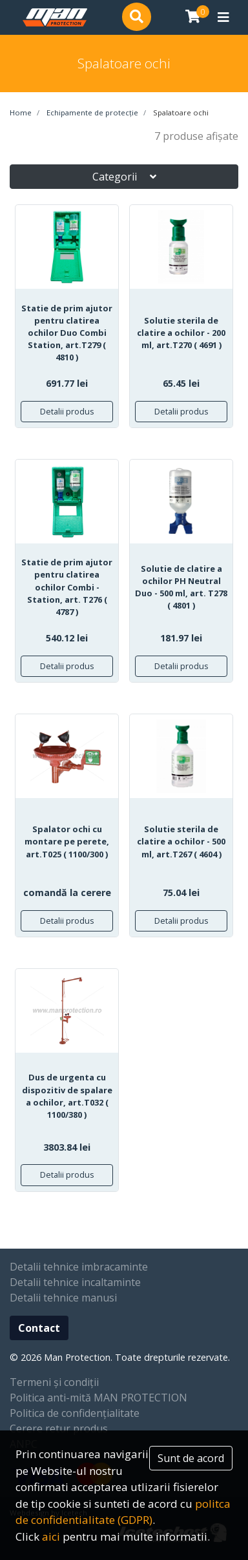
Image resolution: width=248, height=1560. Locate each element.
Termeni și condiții (54, 1382)
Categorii (124, 177)
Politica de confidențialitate (75, 1413)
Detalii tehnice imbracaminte (79, 1267)
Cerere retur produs (59, 1428)
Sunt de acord (191, 1458)
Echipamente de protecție (91, 112)
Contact (39, 1328)
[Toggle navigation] (223, 17)
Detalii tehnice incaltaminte (75, 1282)
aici (51, 1536)
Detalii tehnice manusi (63, 1298)
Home (21, 112)
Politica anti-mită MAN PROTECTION (98, 1397)
